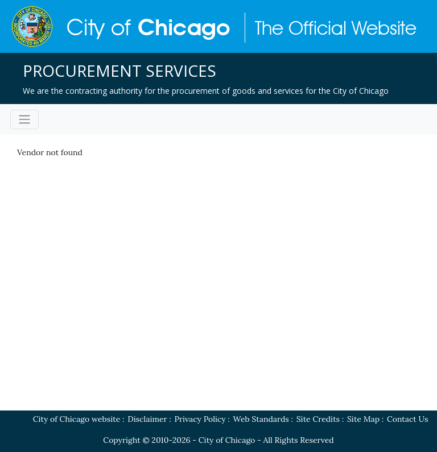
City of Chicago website (77, 419)
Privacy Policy (200, 419)
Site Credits (318, 419)
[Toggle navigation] (24, 119)
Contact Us (407, 419)
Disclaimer (147, 419)
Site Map (363, 419)
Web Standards (261, 419)
